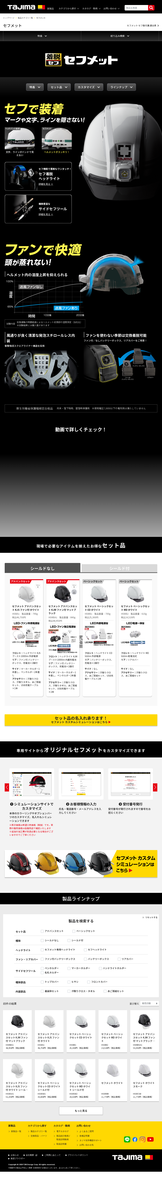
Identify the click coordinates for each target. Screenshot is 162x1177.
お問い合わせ (112, 8)
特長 (42, 35)
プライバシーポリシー (77, 1158)
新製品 (50, 8)
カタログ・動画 (91, 8)
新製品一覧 (16, 1135)
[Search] (136, 7)
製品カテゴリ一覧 (25, 17)
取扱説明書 (61, 1147)
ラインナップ (121, 87)
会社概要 (30, 1158)
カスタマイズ (89, 87)
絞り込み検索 (120, 35)
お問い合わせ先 (86, 1148)
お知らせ (13, 1158)
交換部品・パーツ (39, 1139)
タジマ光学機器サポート (90, 1144)
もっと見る (81, 1114)
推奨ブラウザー (16, 1162)
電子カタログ (62, 1135)
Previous (7, 791)
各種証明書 (84, 1139)
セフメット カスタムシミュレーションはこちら (81, 721)
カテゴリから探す (69, 8)
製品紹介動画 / (61, 1141)
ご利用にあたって (51, 1158)
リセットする (149, 920)
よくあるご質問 (86, 1135)
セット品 (59, 87)
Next (155, 791)
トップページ (8, 17)
